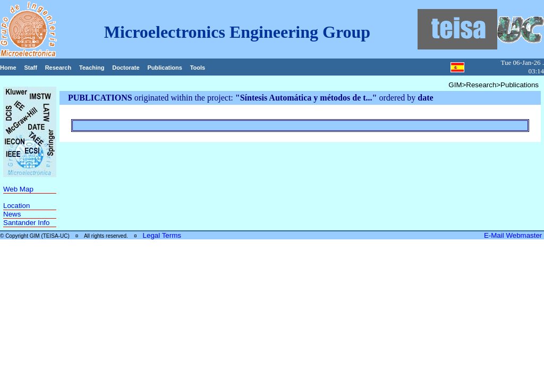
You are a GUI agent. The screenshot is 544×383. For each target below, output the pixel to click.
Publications (164, 67)
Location (16, 206)
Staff (30, 67)
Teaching (91, 67)
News (12, 214)
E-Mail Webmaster (514, 235)
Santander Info (26, 223)
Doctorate (125, 67)
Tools (198, 67)
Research (58, 67)
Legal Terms (162, 235)
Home (8, 67)
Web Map (18, 189)
